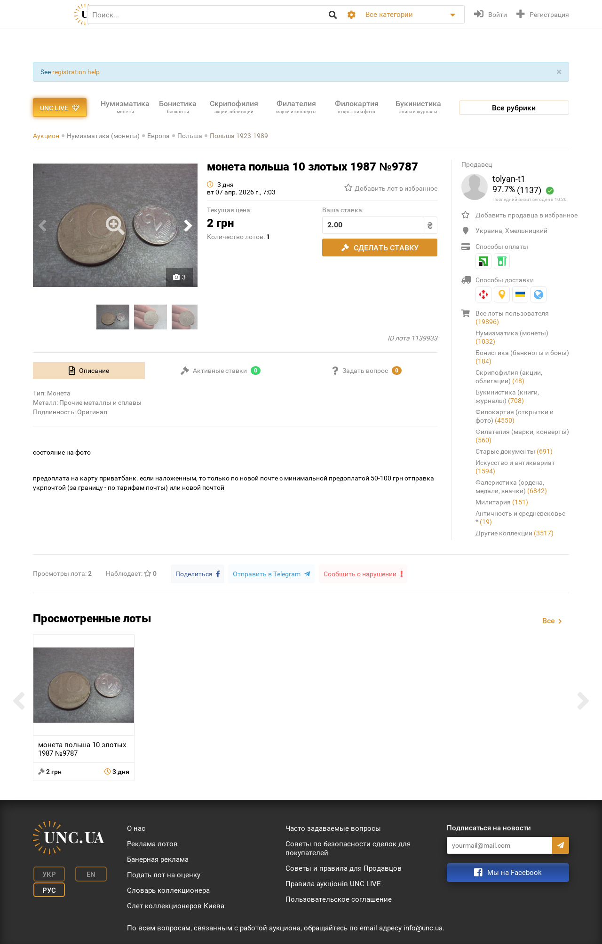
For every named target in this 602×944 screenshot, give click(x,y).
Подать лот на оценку (163, 874)
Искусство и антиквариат (515, 467)
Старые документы (514, 451)
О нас (136, 828)
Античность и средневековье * (520, 518)
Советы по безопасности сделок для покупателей (348, 848)
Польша (189, 135)
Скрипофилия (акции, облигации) (508, 377)
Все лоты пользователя (512, 317)
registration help (76, 72)
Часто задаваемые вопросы (333, 828)
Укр (47, 873)
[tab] (89, 370)
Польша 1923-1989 (239, 135)
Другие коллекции (514, 533)
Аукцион (46, 135)
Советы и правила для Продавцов (343, 868)
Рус (47, 887)
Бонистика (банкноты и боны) (522, 357)
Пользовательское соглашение (338, 899)
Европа (158, 135)
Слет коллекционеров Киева (175, 905)
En (86, 873)
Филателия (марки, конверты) (522, 436)
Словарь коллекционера (168, 890)
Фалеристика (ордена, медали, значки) (511, 487)
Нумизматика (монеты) (103, 135)
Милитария (501, 502)
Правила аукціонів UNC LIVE (333, 883)
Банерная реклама (158, 859)
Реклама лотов (152, 843)
